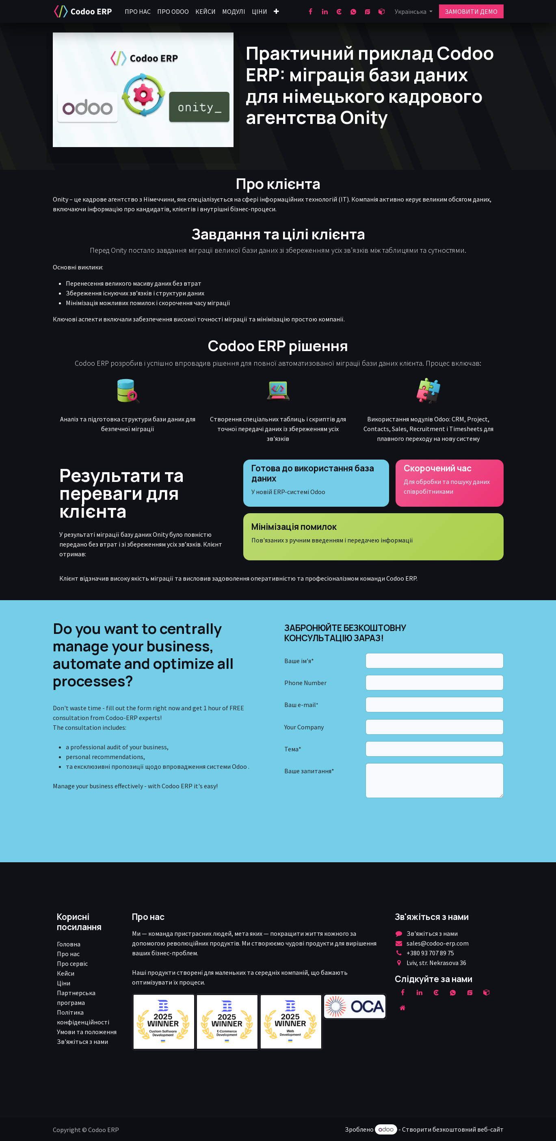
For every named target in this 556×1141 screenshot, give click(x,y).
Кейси (65, 973)
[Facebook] (310, 11)
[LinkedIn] (324, 11)
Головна (68, 944)
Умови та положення (87, 1032)
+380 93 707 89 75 (430, 953)
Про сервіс (72, 963)
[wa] (353, 11)
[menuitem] (137, 11)
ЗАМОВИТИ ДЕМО (471, 11)
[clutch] (339, 11)
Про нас (68, 954)
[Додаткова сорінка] (402, 1007)
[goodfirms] (367, 11)
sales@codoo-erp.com (438, 943)
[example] (469, 992)
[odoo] (381, 11)
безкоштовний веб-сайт (468, 1129)
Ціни (63, 983)
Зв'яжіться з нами (82, 1041)
